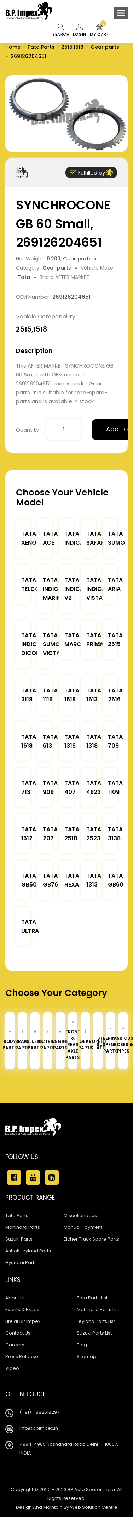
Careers (14, 1344)
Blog (82, 1344)
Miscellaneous (80, 1215)
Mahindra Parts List (98, 1309)
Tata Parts (40, 47)
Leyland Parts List (96, 1321)
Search (60, 30)
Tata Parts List (92, 1297)
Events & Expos (22, 1309)
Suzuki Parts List (94, 1333)
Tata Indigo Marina (53, 589)
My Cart (99, 30)
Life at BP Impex (22, 1321)
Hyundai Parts (21, 1262)
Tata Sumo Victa (51, 644)
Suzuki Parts (19, 1239)
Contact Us (17, 1333)
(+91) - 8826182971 (40, 1412)
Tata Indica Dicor (31, 644)
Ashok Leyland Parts (28, 1250)
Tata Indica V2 (74, 589)
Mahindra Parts (22, 1227)
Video (12, 1368)
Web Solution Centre (93, 1507)
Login (79, 30)
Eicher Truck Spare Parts (91, 1239)
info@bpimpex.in (38, 1428)
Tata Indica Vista (96, 589)
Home (13, 47)
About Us (15, 1297)
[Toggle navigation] (121, 13)
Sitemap (86, 1356)
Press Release (21, 1356)
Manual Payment (83, 1227)
